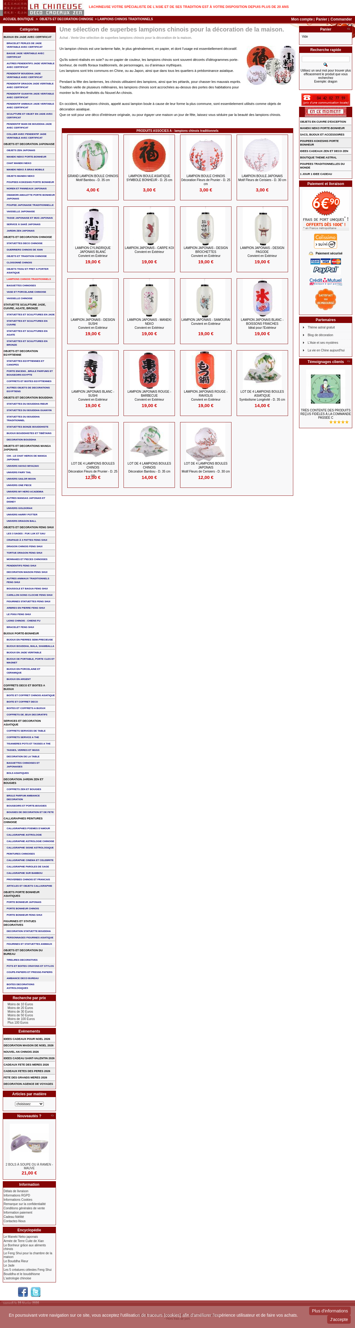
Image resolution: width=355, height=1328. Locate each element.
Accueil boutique (18, 19)
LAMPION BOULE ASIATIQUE (149, 178)
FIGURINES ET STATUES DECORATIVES (20, 923)
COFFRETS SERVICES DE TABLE (26, 730)
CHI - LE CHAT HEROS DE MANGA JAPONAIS (27, 457)
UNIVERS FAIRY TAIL (19, 472)
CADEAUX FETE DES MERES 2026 (26, 1064)
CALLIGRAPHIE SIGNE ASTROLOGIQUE (30, 847)
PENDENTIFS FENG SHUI (21, 565)
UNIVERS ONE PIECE (19, 485)
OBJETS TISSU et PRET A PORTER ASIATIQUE (28, 271)
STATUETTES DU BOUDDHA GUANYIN (29, 410)
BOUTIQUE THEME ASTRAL (318, 157)
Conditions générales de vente (24, 1208)
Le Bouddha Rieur (16, 1261)
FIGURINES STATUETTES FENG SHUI (28, 601)
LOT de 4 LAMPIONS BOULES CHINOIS (92, 469)
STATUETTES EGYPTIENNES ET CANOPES (25, 363)
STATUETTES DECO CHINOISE (25, 243)
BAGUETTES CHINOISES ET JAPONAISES (23, 765)
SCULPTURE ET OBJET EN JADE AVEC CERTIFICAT (30, 116)
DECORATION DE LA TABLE (23, 756)
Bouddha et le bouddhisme (22, 1274)
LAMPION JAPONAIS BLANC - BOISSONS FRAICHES (262, 323)
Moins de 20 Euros (20, 1008)
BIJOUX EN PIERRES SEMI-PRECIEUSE (30, 639)
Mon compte (302, 19)
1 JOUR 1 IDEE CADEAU (316, 174)
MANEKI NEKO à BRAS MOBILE (25, 169)
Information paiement (18, 1212)
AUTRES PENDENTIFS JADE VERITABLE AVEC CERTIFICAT (30, 65)
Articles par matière (29, 1094)
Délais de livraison (16, 1191)
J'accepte (339, 1319)
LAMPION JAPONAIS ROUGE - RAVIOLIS (206, 395)
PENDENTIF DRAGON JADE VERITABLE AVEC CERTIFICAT (30, 85)
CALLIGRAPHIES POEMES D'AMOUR (28, 828)
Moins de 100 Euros (21, 1019)
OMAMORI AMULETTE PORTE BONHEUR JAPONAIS (31, 197)
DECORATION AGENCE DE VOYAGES (28, 1083)
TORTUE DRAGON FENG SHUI (24, 552)
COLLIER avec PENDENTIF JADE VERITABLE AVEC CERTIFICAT (26, 136)
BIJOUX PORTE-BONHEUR (21, 633)
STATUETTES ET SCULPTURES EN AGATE (27, 333)
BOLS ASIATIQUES (18, 773)
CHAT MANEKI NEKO (19, 163)
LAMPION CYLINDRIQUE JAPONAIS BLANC (93, 252)
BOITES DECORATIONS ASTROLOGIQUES (21, 986)
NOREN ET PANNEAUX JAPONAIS (27, 188)
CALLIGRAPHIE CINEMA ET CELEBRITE (30, 860)
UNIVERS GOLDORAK (19, 508)
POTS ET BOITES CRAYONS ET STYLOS (30, 966)
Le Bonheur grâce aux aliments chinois (25, 1247)
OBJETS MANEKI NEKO (21, 176)
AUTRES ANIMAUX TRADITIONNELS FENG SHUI (28, 580)
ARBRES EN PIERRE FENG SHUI (26, 608)
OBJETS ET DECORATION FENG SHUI (29, 527)
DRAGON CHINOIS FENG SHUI (25, 546)
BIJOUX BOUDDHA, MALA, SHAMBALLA (30, 646)
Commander (341, 19)
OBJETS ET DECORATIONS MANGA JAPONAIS (27, 447)
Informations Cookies (18, 1199)
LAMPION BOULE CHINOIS (206, 180)
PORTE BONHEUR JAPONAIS (24, 902)
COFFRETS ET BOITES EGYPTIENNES (29, 381)
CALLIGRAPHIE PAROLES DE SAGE (28, 866)
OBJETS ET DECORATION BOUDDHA (28, 397)
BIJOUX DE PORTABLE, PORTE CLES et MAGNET (31, 661)
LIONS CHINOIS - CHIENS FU (23, 620)
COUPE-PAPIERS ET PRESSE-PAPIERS (30, 972)
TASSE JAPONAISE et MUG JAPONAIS (30, 218)
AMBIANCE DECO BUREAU (23, 978)
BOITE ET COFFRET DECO (22, 701)
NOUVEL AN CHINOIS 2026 (21, 1051)
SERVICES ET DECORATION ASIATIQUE (22, 722)
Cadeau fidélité (14, 1217)
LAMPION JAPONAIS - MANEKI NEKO (149, 323)
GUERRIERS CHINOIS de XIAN (25, 249)
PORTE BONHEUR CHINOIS (23, 908)
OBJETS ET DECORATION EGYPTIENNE (21, 353)
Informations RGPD (17, 1195)
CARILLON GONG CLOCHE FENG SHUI (30, 595)
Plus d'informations (330, 1310)
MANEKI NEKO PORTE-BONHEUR (26, 156)
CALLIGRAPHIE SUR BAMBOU (25, 873)
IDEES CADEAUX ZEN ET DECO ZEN (324, 151)
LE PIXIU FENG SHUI (19, 614)
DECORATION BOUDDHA (21, 439)
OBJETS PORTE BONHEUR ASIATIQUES (22, 894)
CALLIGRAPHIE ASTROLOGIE (24, 834)
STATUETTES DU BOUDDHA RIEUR (27, 403)
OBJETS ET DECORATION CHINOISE (66, 19)
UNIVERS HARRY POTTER (22, 514)
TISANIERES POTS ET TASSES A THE (29, 743)
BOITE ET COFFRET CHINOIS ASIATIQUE (31, 695)
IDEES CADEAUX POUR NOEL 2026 (27, 1039)
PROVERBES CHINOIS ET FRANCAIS (28, 879)
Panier (322, 19)
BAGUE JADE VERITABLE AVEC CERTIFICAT (25, 55)
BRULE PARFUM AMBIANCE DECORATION (23, 797)
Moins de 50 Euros (20, 1015)
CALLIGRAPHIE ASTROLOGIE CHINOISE (30, 841)
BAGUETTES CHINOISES (21, 285)
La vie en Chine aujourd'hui (326, 350)
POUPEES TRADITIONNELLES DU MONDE (322, 165)
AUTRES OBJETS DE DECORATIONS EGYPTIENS (28, 389)
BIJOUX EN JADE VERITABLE (24, 652)
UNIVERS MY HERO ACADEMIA (25, 491)
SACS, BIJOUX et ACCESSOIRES (322, 134)
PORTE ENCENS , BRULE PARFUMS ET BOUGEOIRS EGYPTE (30, 373)
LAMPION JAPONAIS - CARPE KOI (149, 250)
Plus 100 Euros (18, 1022)
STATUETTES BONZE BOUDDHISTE (28, 426)
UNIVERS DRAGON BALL (21, 521)
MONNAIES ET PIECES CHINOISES (27, 559)
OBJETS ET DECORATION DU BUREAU (23, 952)
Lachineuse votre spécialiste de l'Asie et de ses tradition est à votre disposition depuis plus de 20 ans (189, 7)
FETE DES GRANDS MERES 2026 (25, 1077)
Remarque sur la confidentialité (25, 1204)
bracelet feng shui (20, 627)
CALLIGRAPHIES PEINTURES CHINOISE (23, 820)
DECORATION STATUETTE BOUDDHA (29, 931)
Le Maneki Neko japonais (21, 1236)
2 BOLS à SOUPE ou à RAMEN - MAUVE (29, 1166)
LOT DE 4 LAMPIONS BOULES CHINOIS (149, 467)
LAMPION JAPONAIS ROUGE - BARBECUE (149, 395)
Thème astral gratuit (321, 327)
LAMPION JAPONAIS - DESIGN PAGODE (262, 252)
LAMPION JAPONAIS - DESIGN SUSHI (93, 323)
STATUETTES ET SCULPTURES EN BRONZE (27, 343)
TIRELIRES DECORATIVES (22, 960)
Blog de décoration (320, 335)
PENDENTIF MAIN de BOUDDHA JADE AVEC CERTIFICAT (29, 126)
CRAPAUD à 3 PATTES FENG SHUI (27, 540)
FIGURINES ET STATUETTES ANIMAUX (29, 944)
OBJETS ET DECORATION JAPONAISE (29, 144)
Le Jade (9, 1265)
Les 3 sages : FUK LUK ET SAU (26, 533)
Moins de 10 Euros (20, 1004)
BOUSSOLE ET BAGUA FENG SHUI (27, 588)
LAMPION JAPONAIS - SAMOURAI (205, 321)
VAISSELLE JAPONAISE (21, 211)
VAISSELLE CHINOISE (20, 298)
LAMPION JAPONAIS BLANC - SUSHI (93, 395)
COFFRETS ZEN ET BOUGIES (24, 789)
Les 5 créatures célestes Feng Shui (28, 1269)
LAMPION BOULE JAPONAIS (262, 178)
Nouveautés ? (29, 1116)
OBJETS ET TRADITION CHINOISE (27, 256)
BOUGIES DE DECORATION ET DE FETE (30, 812)
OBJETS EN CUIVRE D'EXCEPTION (323, 121)
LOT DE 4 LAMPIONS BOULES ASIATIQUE (262, 395)
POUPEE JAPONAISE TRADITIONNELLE (30, 205)
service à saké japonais (24, 224)
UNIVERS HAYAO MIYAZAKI (23, 466)
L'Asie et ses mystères (323, 342)
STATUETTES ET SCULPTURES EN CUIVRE (27, 323)
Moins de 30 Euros (20, 1011)
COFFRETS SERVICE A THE (23, 737)
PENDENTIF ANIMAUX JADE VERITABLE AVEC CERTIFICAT (30, 105)
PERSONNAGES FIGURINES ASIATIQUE (30, 937)
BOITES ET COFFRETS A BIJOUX (26, 708)
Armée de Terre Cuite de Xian (24, 1241)
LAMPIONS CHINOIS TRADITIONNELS (29, 279)
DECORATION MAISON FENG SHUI (27, 572)
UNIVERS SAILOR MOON (21, 478)
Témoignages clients (326, 362)
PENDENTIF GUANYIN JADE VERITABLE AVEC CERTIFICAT (30, 95)
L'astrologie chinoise (17, 1278)
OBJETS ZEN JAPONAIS (21, 150)
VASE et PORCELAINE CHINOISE (26, 292)
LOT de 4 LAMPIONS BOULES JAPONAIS (206, 467)
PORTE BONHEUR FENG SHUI (24, 915)
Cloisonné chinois (19, 262)
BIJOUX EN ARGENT (19, 679)
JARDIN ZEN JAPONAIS (21, 230)
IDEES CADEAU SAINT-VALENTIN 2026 (29, 1058)
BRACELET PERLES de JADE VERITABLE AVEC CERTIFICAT (25, 45)
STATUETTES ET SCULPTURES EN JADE (31, 314)
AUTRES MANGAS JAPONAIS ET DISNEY (26, 500)
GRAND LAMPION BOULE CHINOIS (93, 178)
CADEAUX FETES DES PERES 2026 (27, 1071)
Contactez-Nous (15, 1221)
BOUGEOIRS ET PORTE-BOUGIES (27, 805)
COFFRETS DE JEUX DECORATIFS (27, 714)
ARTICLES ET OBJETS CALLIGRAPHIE (29, 886)
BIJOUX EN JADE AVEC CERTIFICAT (28, 37)
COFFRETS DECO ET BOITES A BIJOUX (24, 687)
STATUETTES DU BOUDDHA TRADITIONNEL (23, 418)
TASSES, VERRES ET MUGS (23, 750)
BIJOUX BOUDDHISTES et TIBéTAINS (29, 433)
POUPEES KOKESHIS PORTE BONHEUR (30, 182)
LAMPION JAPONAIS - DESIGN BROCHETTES (206, 252)
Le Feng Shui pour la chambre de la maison (28, 1255)
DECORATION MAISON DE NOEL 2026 (29, 1045)
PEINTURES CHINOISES (21, 853)
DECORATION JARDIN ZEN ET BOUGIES (23, 781)
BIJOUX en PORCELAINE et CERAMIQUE (23, 671)
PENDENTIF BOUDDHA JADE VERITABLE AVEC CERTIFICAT (25, 75)
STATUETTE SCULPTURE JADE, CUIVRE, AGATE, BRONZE (25, 306)
